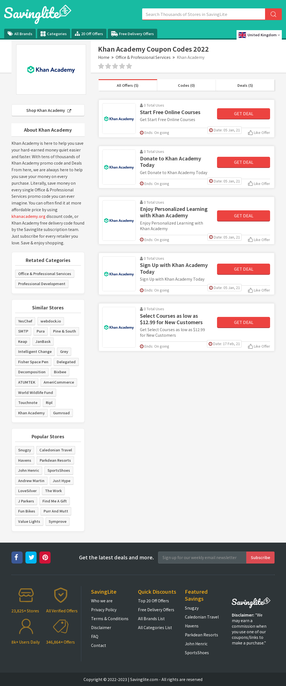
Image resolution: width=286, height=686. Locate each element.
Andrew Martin (31, 480)
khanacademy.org (28, 216)
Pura (41, 331)
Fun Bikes (26, 511)
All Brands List (151, 618)
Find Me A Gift (54, 501)
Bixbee (60, 371)
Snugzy (24, 449)
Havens (24, 460)
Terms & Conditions (109, 618)
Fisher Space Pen (33, 361)
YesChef (25, 321)
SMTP (23, 331)
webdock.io (50, 321)
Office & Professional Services (143, 57)
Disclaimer (101, 627)
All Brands (20, 33)
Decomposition (32, 371)
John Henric (28, 470)
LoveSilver (27, 490)
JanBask (43, 341)
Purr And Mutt (56, 511)
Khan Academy (31, 412)
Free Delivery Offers (132, 33)
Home (103, 57)
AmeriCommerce (59, 382)
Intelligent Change (35, 351)
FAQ (94, 636)
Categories (53, 34)
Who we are (102, 600)
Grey (64, 351)
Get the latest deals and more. (116, 557)
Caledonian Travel (55, 449)
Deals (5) (245, 85)
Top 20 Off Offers (153, 600)
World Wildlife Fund (35, 392)
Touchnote (27, 402)
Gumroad (61, 412)
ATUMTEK (26, 382)
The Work (53, 490)
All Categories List (155, 627)
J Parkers (26, 501)
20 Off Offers (89, 33)
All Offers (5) (128, 85)
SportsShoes (58, 470)
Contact (98, 645)
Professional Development (41, 283)
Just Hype (61, 480)
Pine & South (64, 331)
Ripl (49, 402)
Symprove (57, 521)
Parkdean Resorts (55, 460)
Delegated (66, 361)
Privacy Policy (103, 609)
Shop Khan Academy (48, 110)
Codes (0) (186, 85)
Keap (22, 341)
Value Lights (29, 521)
